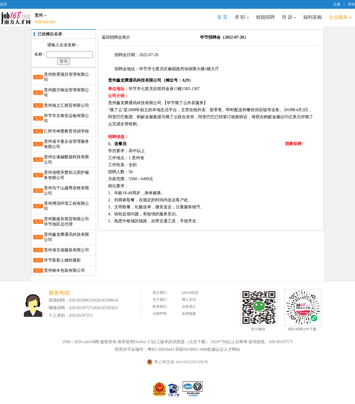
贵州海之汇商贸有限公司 (66, 105)
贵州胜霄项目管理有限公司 (66, 77)
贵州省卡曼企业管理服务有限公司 (66, 144)
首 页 (222, 17)
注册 (336, 4)
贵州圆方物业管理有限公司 (66, 92)
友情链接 (189, 314)
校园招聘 (265, 17)
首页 (3, 4)
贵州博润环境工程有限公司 (66, 206)
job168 (16, 18)
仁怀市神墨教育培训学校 (66, 131)
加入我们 (160, 292)
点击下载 (197, 342)
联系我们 (160, 307)
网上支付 (189, 300)
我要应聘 (293, 144)
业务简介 (189, 307)
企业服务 (340, 17)
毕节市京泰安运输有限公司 (66, 118)
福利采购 (312, 17)
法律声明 (160, 314)
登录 (351, 4)
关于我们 (160, 300)
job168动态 (190, 292)
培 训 (289, 17)
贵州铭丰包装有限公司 (64, 270)
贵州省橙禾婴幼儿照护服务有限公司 (66, 175)
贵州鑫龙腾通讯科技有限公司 (66, 237)
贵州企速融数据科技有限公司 (66, 159)
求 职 (242, 17)
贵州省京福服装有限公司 (66, 250)
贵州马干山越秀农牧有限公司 (66, 190)
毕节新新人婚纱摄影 (62, 260)
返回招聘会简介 (116, 37)
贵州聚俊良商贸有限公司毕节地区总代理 (66, 221)
